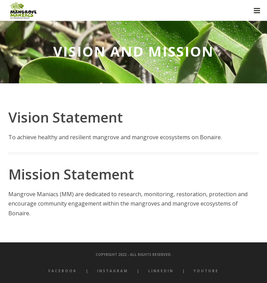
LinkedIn (160, 270)
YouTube (206, 270)
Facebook (62, 270)
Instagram (112, 270)
